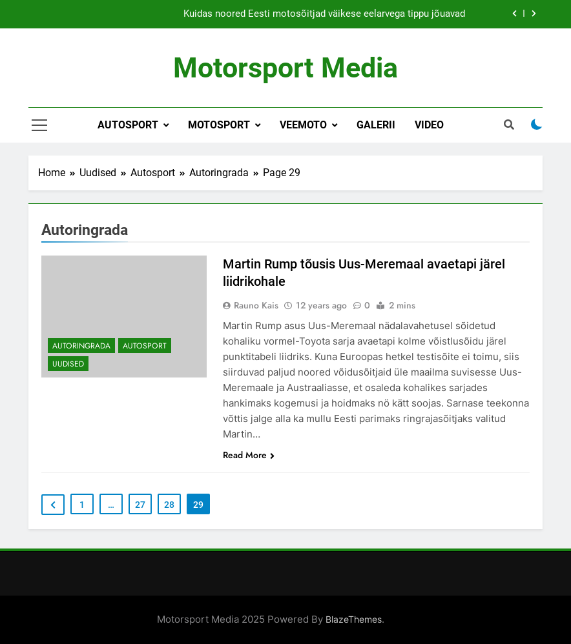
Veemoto (303, 125)
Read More (249, 454)
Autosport (128, 125)
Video (429, 125)
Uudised (68, 364)
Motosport (219, 125)
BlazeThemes (354, 619)
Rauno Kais (256, 305)
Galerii (376, 125)
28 (169, 504)
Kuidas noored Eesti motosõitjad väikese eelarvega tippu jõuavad (324, 14)
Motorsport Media (285, 68)
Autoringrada (81, 346)
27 (140, 504)
